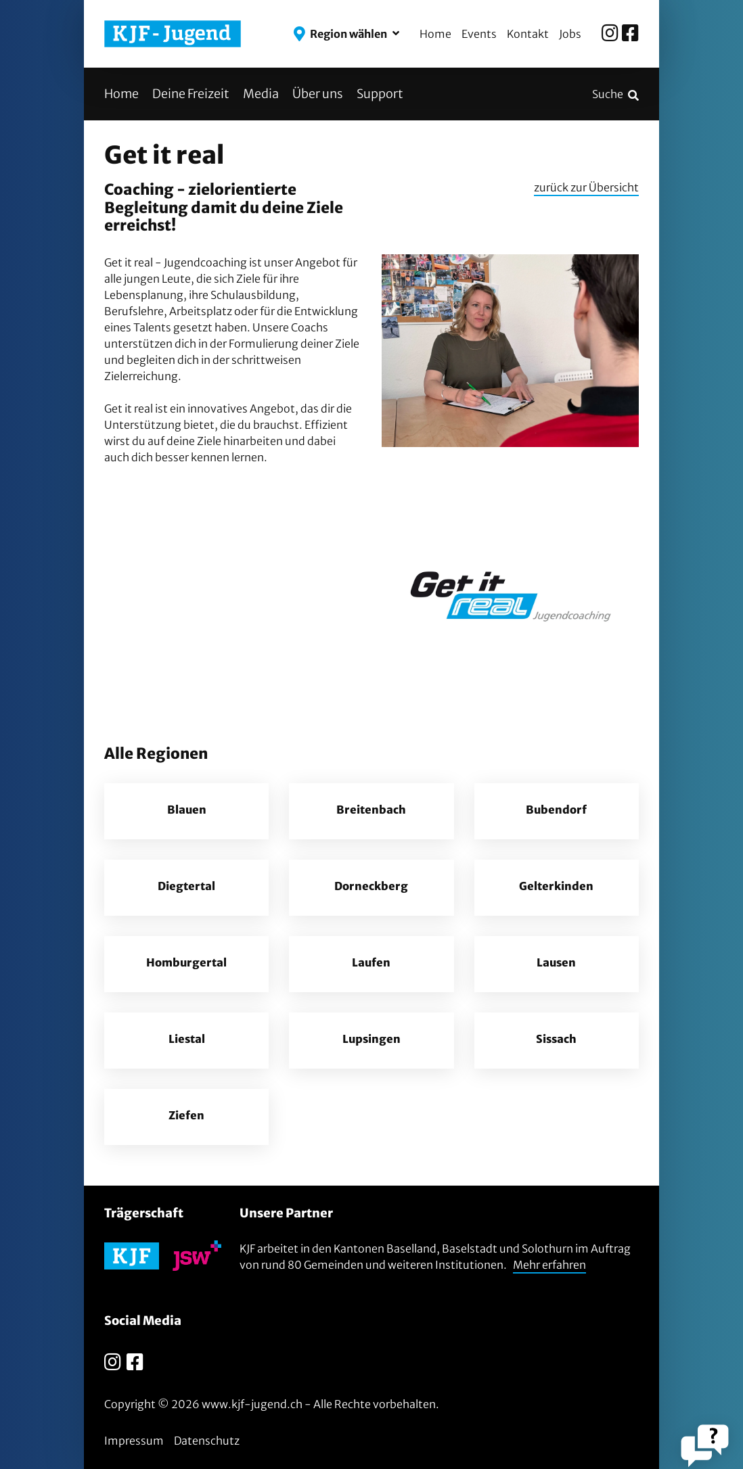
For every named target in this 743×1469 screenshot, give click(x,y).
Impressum (134, 1440)
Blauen (186, 810)
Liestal (186, 1040)
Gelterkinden (557, 887)
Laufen (371, 963)
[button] (346, 34)
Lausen (557, 963)
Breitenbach (371, 810)
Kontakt (528, 34)
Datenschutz (207, 1440)
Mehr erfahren (549, 1265)
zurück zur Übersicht (586, 187)
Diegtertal (186, 887)
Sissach (556, 1040)
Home (435, 34)
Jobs (570, 34)
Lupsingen (371, 1040)
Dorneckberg (371, 887)
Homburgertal (186, 963)
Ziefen (186, 1116)
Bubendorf (556, 810)
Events (479, 34)
